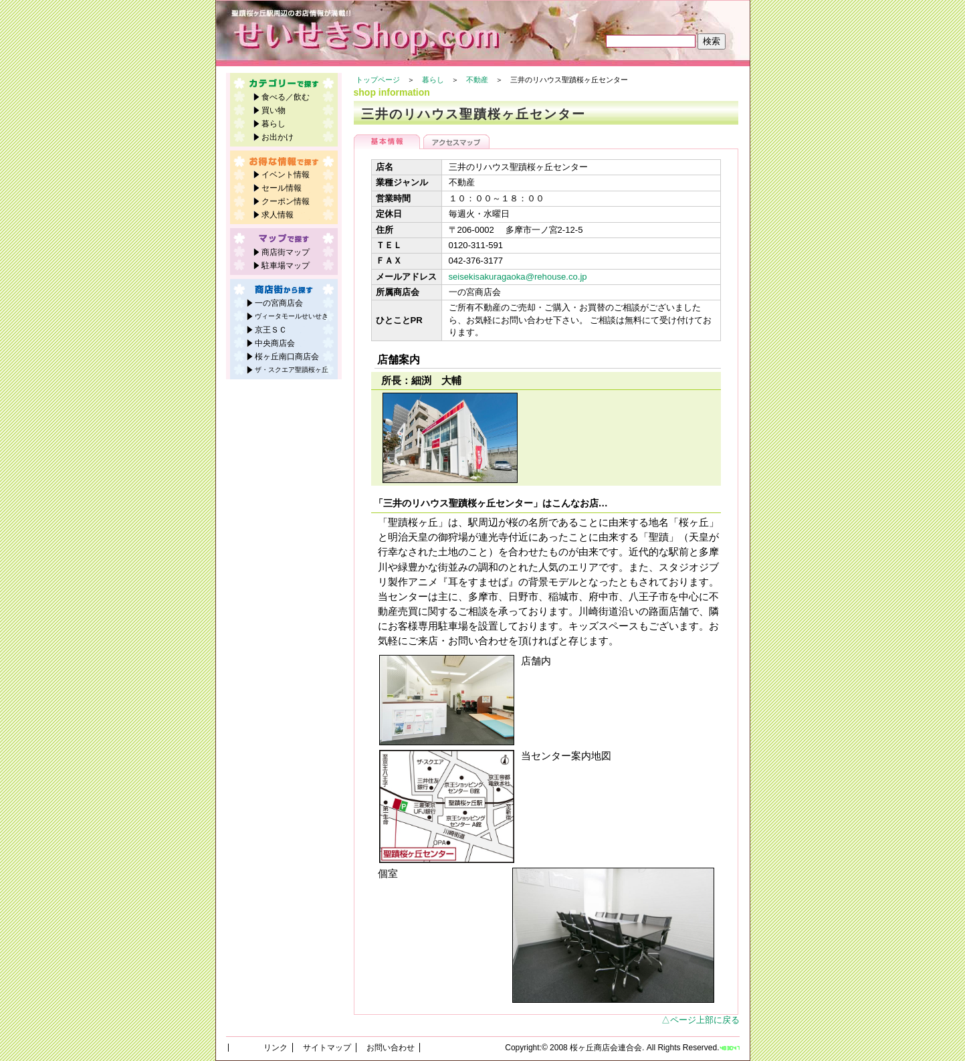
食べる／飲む (285, 97)
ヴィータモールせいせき (291, 316)
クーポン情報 (285, 201)
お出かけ (277, 137)
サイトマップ (327, 1047)
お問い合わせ (390, 1047)
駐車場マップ (285, 265)
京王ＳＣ (271, 329)
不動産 (477, 80)
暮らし (433, 80)
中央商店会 (275, 343)
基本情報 (387, 141)
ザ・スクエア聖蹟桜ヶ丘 (291, 369)
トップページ (378, 80)
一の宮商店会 (279, 303)
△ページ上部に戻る (700, 1020)
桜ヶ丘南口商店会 (287, 356)
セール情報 (281, 188)
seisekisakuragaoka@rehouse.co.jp (518, 277)
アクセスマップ (456, 141)
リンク (275, 1047)
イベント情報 (285, 174)
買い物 (273, 110)
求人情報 (277, 214)
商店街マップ (285, 252)
